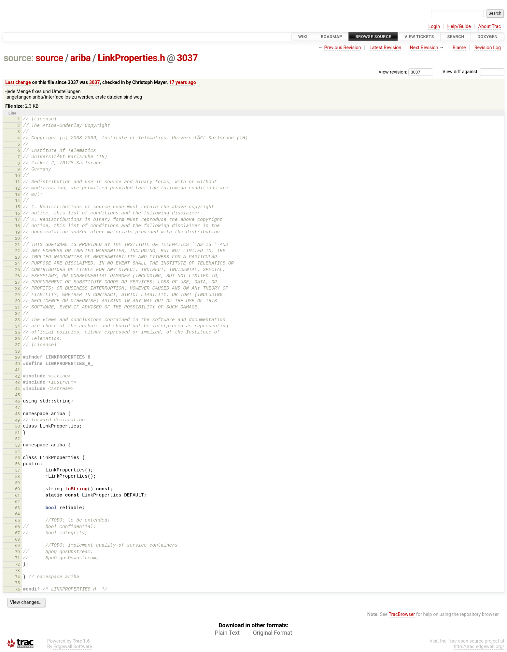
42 (17, 376)
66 (17, 526)
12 (17, 188)
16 (17, 213)
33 (17, 319)
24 (17, 263)
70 (17, 551)
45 (17, 394)
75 (17, 582)
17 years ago (182, 82)
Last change (18, 82)
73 (17, 570)
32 (17, 313)
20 (17, 238)
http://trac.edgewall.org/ (479, 646)
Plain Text (227, 633)
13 (17, 194)
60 (17, 488)
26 (17, 275)
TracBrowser (402, 614)
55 (17, 457)
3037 (187, 57)
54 (17, 451)
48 (17, 413)
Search (455, 36)
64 (17, 513)
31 (17, 307)
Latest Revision (385, 47)
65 (17, 520)
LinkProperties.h (131, 57)
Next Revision (424, 47)
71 (17, 557)
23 (17, 257)
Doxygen (487, 36)
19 (17, 232)
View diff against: (473, 72)
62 (17, 501)
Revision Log (487, 47)
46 (17, 401)
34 (17, 326)
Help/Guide (459, 26)
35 (17, 332)
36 (17, 338)
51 (17, 432)
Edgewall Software (72, 646)
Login (434, 26)
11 (17, 181)
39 (17, 357)
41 (17, 369)
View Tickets (419, 36)
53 (17, 445)
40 (17, 363)
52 (17, 438)
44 (17, 388)
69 (17, 545)
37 (17, 344)
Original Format (272, 633)
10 (17, 175)
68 (17, 539)
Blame (459, 47)
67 (17, 532)
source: (19, 57)
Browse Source (373, 36)
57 (17, 470)
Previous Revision (342, 47)
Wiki (303, 36)
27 (17, 282)
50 (17, 426)
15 (17, 206)
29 (17, 294)
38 (17, 351)
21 (17, 244)
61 (17, 495)
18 (17, 225)
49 (17, 420)
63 (17, 507)
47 (17, 407)
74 (17, 576)
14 (17, 200)
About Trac (489, 26)
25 (17, 269)
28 (17, 288)
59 (17, 482)
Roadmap (331, 36)
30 (17, 300)
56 (17, 463)
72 (17, 564)
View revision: (393, 72)
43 (17, 382)
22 (17, 250)
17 (17, 219)
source (49, 57)
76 (17, 589)
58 (17, 476)
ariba (80, 57)
